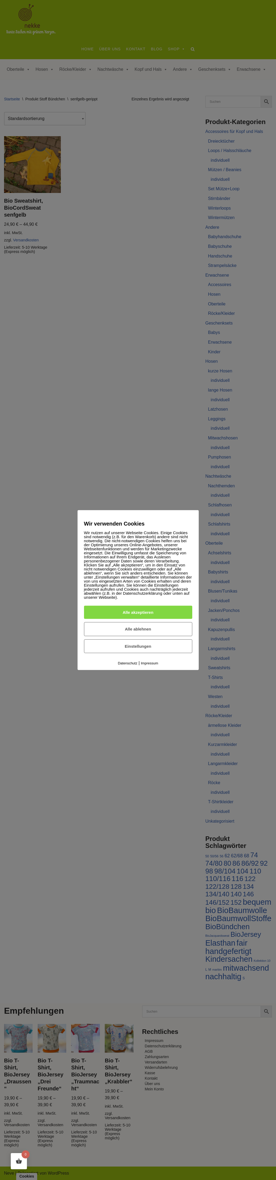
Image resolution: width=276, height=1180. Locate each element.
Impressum (149, 663)
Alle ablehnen (138, 629)
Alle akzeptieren (138, 612)
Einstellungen (138, 646)
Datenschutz (127, 663)
